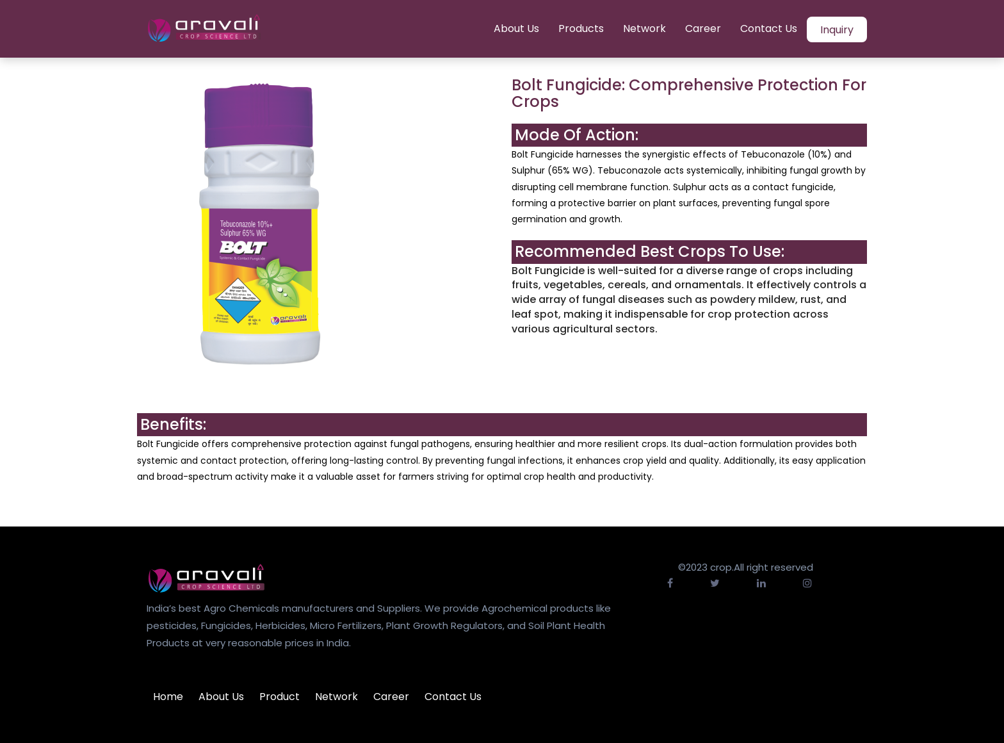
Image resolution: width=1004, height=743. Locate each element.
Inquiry (837, 29)
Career (703, 28)
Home (168, 697)
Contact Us (768, 28)
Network (644, 28)
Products (581, 28)
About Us (516, 28)
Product (279, 697)
